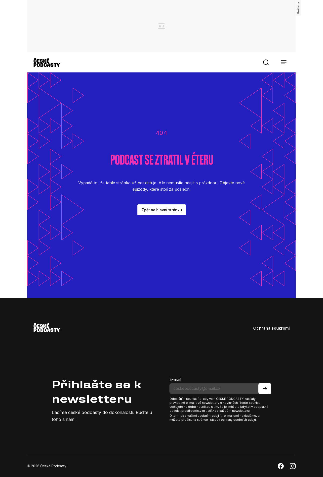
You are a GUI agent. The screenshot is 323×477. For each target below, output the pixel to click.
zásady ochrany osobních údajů (232, 419)
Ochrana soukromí (271, 328)
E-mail (175, 379)
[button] (266, 62)
